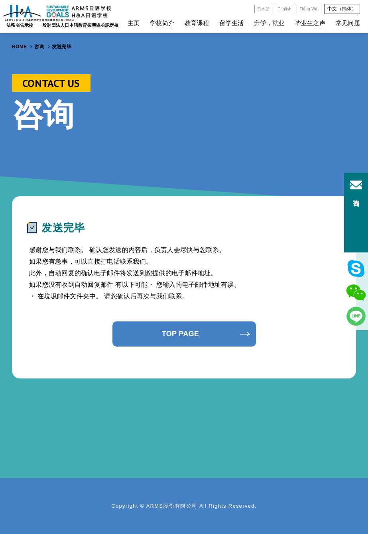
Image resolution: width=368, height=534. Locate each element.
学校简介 (162, 23)
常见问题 (348, 23)
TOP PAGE (180, 334)
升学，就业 (269, 23)
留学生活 (231, 23)
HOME (19, 46)
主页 (134, 23)
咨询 (39, 46)
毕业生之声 (310, 23)
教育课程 (197, 23)
